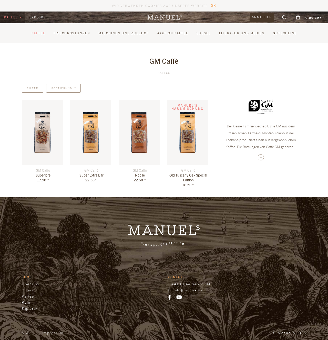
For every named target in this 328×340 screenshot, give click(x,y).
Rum (26, 302)
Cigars (28, 290)
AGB (26, 333)
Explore (37, 17)
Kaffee (11, 17)
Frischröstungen (72, 33)
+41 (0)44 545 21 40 (191, 284)
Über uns (30, 284)
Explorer (30, 308)
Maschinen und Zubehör (123, 33)
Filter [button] (32, 88)
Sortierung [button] (62, 88)
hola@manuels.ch (189, 290)
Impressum (52, 333)
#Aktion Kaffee (172, 33)
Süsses (204, 33)
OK (213, 5)
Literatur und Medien (242, 33)
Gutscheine (285, 33)
